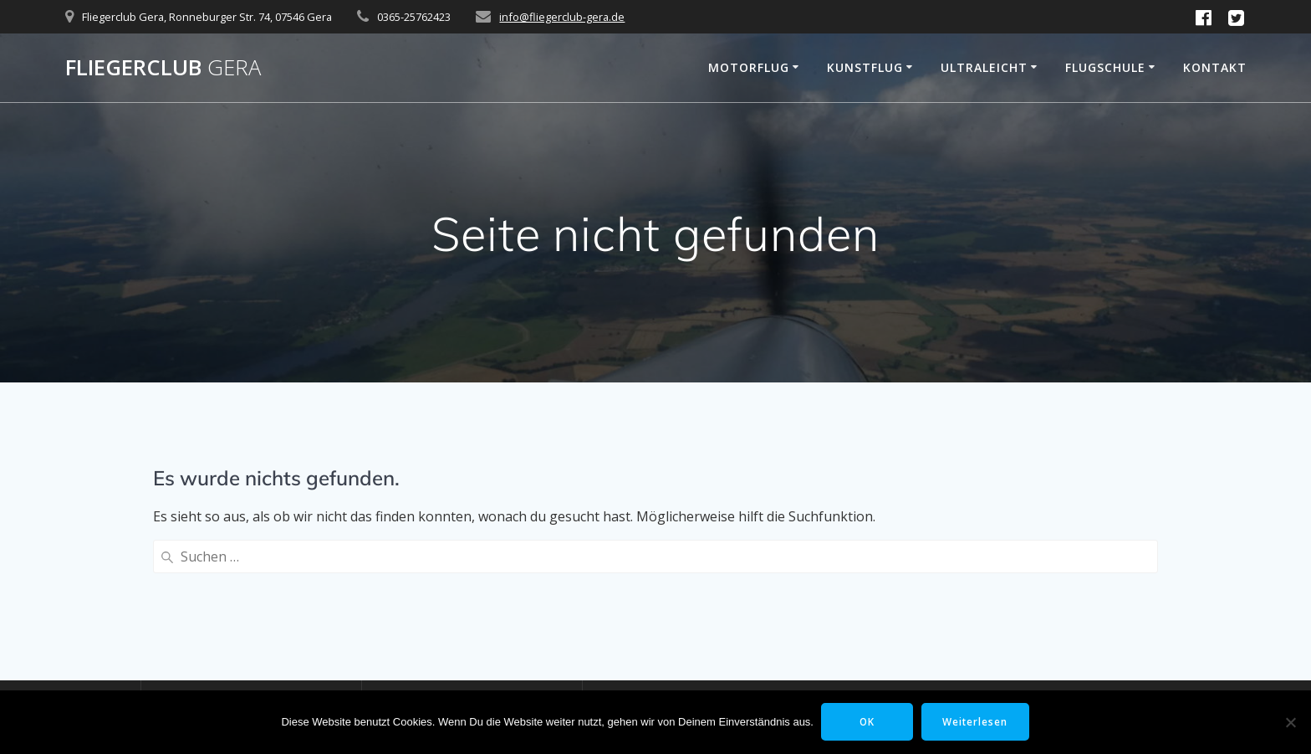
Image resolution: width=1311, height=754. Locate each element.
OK (867, 722)
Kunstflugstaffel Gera (662, 627)
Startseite (184, 627)
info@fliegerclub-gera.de (562, 16)
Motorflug (748, 67)
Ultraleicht (984, 67)
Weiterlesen (977, 722)
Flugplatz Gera (640, 654)
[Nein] (1290, 722)
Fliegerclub (163, 68)
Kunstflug (865, 67)
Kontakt (1215, 67)
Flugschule (1105, 67)
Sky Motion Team (650, 681)
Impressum (189, 681)
